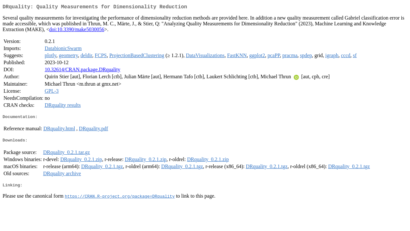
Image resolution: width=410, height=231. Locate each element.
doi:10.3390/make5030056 (76, 30)
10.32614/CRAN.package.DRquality (82, 70)
